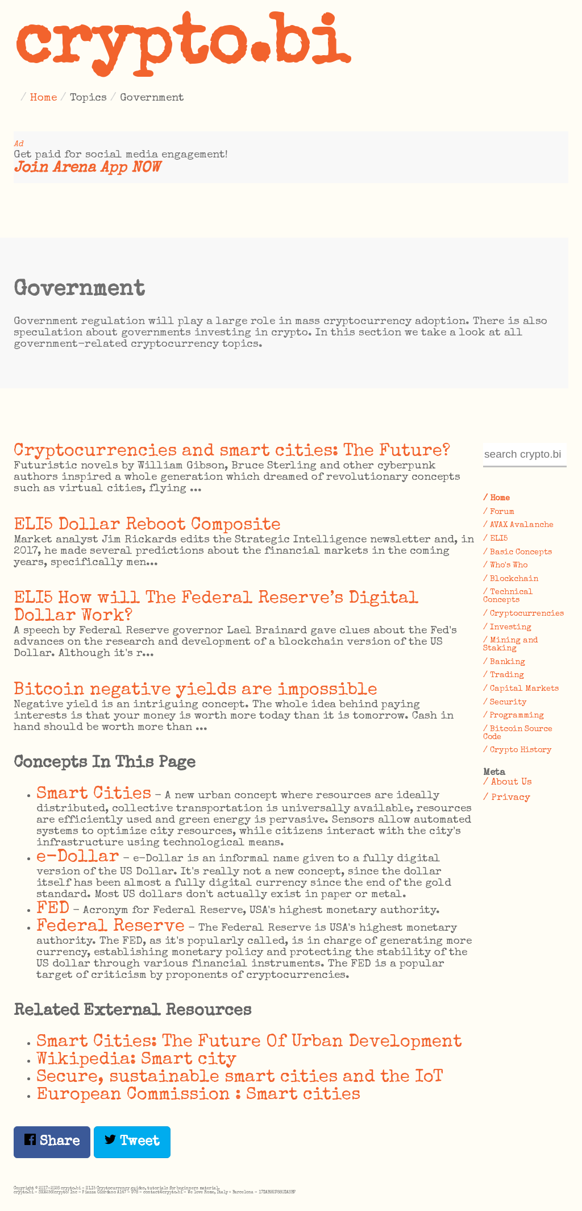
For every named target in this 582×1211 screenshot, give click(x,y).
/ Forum (498, 512)
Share (52, 1141)
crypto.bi (181, 48)
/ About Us (507, 782)
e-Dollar (77, 857)
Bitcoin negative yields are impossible (195, 690)
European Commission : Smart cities (198, 1095)
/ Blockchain (510, 579)
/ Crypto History (517, 750)
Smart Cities (93, 794)
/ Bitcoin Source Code (517, 733)
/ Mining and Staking (510, 645)
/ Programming (513, 716)
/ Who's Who (505, 566)
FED (52, 909)
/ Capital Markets (521, 689)
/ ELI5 (495, 539)
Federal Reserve (110, 927)
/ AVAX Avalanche (518, 525)
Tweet (132, 1141)
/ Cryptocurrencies (523, 614)
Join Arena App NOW (87, 168)
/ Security (505, 703)
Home (43, 98)
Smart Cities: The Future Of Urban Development (249, 1042)
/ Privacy (506, 798)
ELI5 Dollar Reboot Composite (147, 525)
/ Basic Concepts (517, 553)
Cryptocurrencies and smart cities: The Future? (232, 452)
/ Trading (503, 675)
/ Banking (504, 662)
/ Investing (507, 628)
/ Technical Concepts (508, 596)
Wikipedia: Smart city (136, 1060)
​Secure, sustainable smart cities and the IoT (239, 1077)
